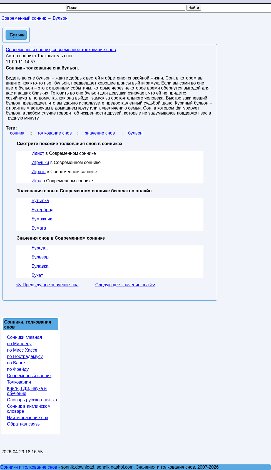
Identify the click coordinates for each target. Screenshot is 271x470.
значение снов (100, 133)
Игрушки (40, 162)
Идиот (37, 153)
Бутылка (40, 200)
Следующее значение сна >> (125, 284)
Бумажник (41, 219)
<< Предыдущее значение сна (47, 284)
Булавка (39, 266)
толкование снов (54, 133)
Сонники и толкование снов (28, 467)
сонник (17, 133)
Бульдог (39, 247)
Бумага (38, 228)
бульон (135, 133)
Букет (37, 275)
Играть (38, 171)
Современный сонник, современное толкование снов (61, 49)
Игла (36, 180)
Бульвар (40, 257)
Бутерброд (42, 209)
